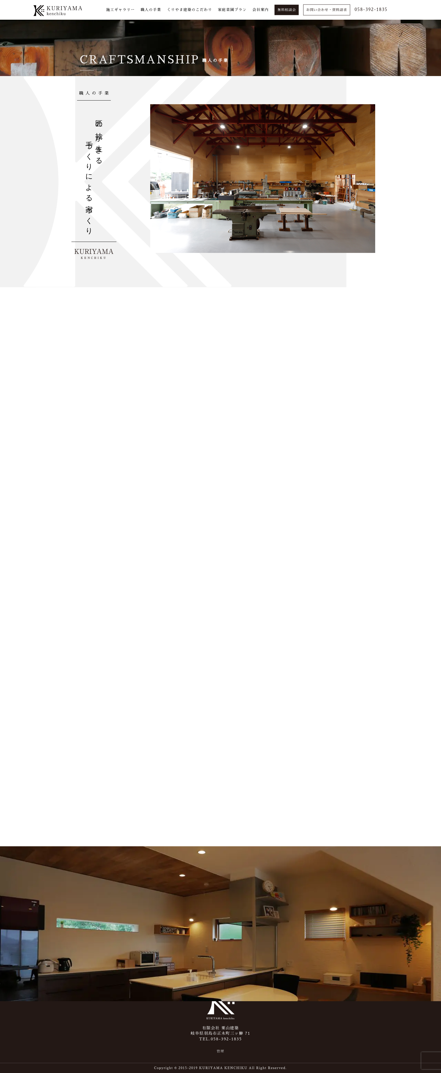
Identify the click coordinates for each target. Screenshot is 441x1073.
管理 (220, 1051)
